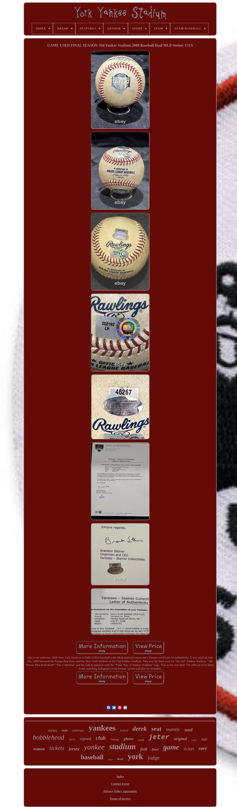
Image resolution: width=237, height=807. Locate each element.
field (143, 749)
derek (140, 728)
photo (129, 739)
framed (124, 730)
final (155, 749)
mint (110, 759)
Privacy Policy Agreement (120, 791)
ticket (189, 748)
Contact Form (120, 783)
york (135, 756)
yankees (102, 728)
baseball (92, 757)
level (120, 759)
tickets (57, 748)
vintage (114, 739)
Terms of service (120, 798)
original (180, 739)
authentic (78, 730)
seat (156, 728)
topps (194, 740)
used (188, 730)
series (52, 730)
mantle (173, 729)
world (141, 739)
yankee (94, 747)
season (39, 749)
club (101, 738)
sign (204, 739)
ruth (65, 730)
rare (203, 748)
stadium (122, 746)
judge (153, 758)
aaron (72, 739)
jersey (74, 748)
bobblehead (48, 737)
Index (120, 776)
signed (85, 738)
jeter (159, 737)
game (171, 747)
